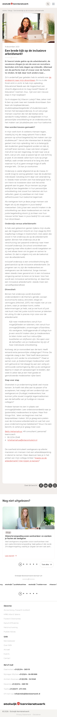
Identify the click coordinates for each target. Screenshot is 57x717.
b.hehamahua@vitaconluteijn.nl (22, 440)
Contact (7, 658)
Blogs (10, 10)
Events (6, 653)
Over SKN (8, 645)
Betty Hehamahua (13, 431)
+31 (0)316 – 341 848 (27, 679)
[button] (20, 564)
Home (4, 10)
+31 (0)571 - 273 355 (17, 688)
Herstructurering (11, 627)
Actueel (7, 649)
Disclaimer (37, 715)
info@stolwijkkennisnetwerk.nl (27, 693)
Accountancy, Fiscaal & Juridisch (17, 610)
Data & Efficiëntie (11, 623)
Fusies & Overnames (12, 618)
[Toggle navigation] (53, 4)
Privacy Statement (23, 715)
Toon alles (45, 564)
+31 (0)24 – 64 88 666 (28, 674)
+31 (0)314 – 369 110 (20, 684)
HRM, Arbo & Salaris (12, 614)
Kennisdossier (9, 640)
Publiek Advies (10, 631)
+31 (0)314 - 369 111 (22, 669)
